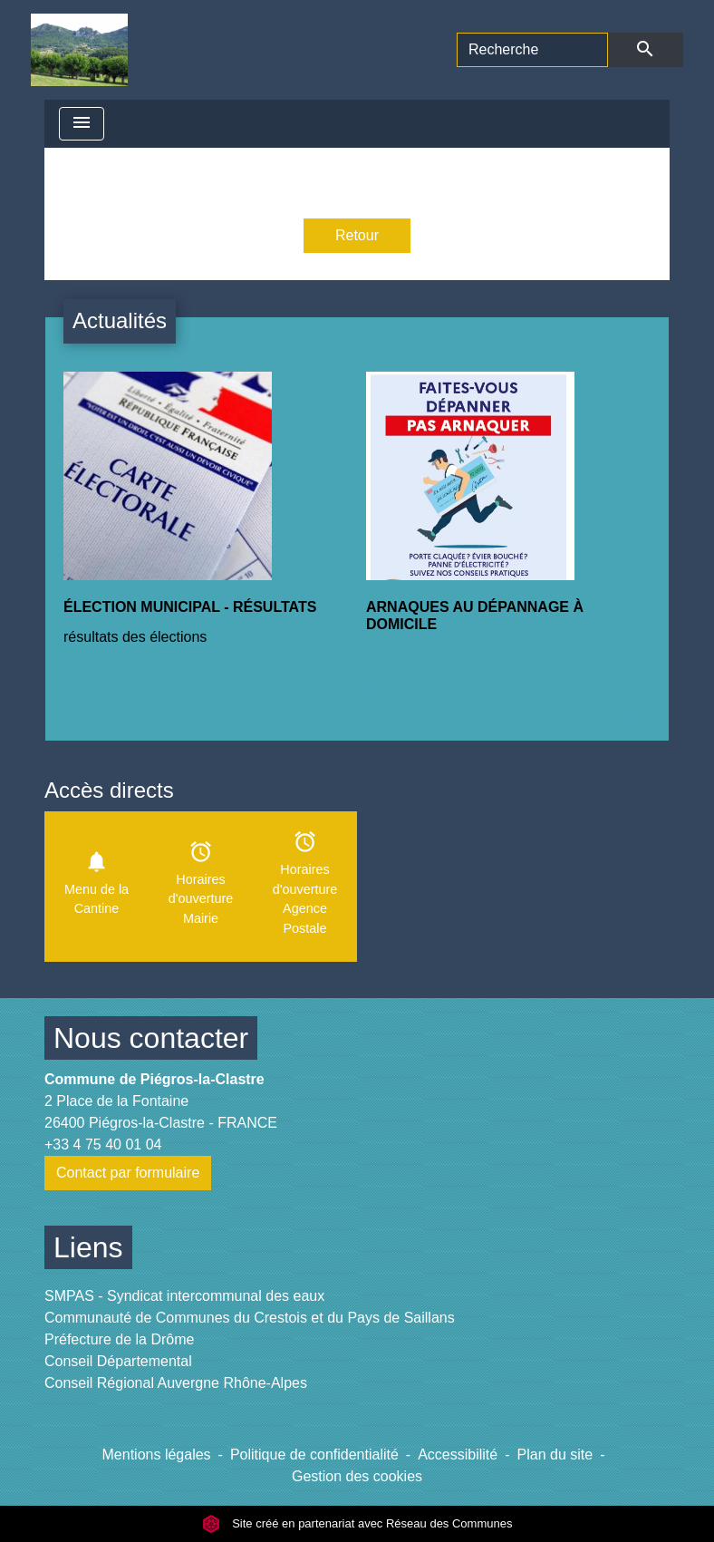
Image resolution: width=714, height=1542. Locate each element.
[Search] (532, 50)
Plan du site (555, 1454)
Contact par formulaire (127, 1172)
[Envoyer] (645, 50)
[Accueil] (79, 50)
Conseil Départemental (118, 1361)
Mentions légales (156, 1454)
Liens (88, 1247)
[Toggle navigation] (81, 124)
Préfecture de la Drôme (119, 1339)
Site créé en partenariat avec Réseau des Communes (357, 1523)
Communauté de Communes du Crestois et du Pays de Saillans (249, 1317)
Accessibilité (457, 1454)
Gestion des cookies (357, 1476)
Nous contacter (150, 1038)
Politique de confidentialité (314, 1454)
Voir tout (624, 715)
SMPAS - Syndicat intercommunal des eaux (184, 1296)
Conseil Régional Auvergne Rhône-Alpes (175, 1383)
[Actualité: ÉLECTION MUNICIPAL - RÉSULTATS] (205, 519)
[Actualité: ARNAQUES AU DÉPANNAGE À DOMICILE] (508, 517)
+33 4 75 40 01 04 (102, 1144)
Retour (357, 235)
